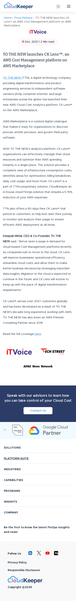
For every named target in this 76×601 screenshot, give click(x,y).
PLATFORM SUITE (16, 458)
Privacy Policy (17, 562)
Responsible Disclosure (24, 570)
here (37, 334)
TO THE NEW (12, 77)
